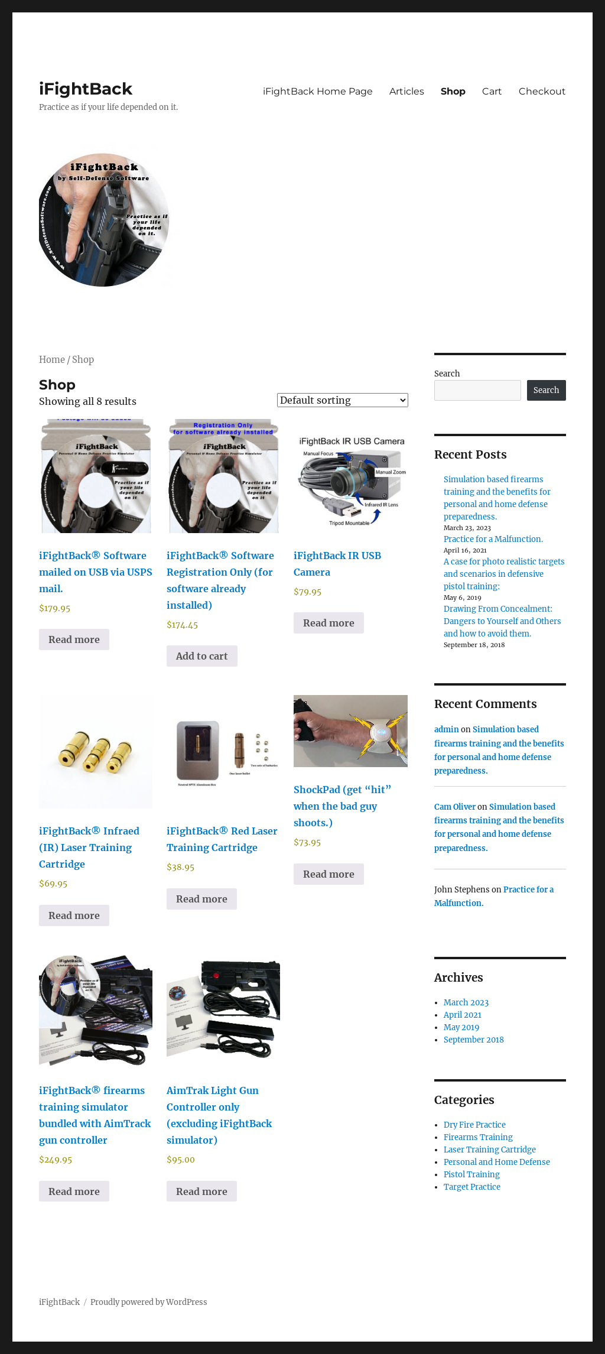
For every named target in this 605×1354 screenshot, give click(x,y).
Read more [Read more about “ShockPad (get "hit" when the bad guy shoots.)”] (328, 874)
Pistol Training (472, 1175)
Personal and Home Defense (497, 1162)
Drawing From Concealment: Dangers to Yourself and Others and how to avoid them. (502, 621)
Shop (453, 91)
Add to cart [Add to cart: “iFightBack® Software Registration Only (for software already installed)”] (202, 656)
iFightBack (85, 89)
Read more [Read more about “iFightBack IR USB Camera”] (328, 623)
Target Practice (472, 1187)
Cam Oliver (455, 807)
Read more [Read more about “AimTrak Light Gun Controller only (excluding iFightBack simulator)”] (201, 1191)
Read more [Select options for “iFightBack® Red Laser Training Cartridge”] (201, 899)
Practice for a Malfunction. (493, 539)
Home (52, 360)
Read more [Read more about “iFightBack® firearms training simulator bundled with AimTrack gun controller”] (74, 1191)
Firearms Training (478, 1137)
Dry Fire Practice (475, 1125)
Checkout (542, 91)
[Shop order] (342, 400)
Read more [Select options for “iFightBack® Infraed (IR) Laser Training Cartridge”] (74, 915)
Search (447, 374)
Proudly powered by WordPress (148, 1302)
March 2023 (466, 1003)
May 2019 (462, 1027)
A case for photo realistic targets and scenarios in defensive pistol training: (504, 574)
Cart (492, 91)
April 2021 (463, 1015)
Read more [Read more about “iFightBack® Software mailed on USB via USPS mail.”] (74, 639)
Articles (406, 91)
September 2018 (474, 1040)
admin (446, 730)
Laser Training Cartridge (490, 1150)
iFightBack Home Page (318, 91)
